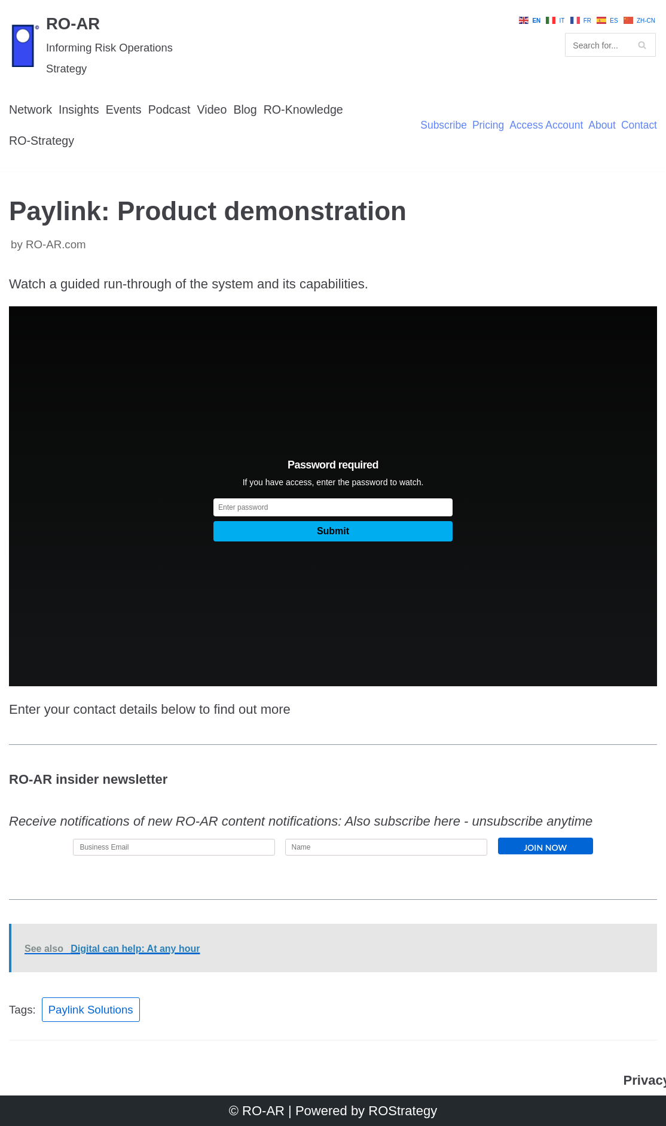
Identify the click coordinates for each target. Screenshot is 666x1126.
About (601, 125)
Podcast (170, 109)
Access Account (545, 125)
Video (213, 109)
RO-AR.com (56, 245)
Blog (247, 109)
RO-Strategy (42, 140)
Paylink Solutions (90, 1010)
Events (124, 109)
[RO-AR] (111, 45)
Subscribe (441, 125)
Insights (79, 109)
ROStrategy (402, 1110)
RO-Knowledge (305, 109)
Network (31, 109)
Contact (639, 125)
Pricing (487, 125)
